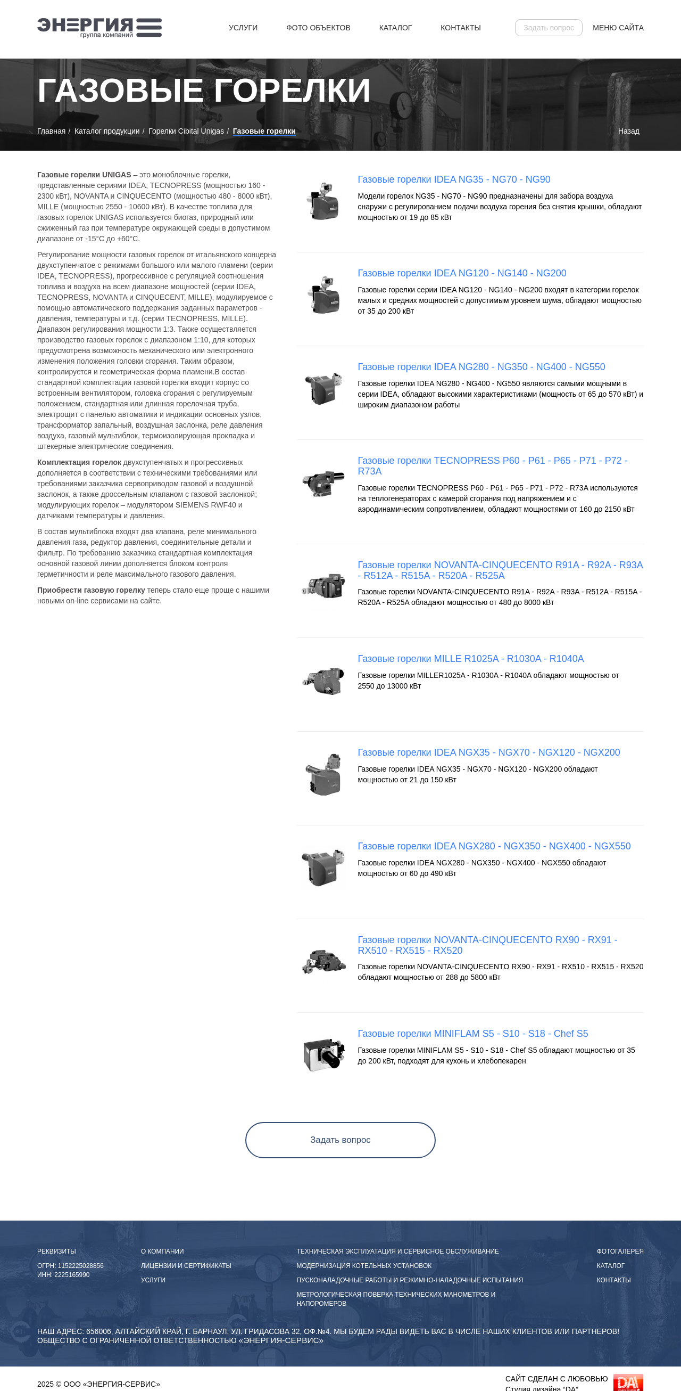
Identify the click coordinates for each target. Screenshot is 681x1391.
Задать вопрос (549, 27)
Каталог (395, 27)
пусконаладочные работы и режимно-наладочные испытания (410, 1280)
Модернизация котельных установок (364, 1266)
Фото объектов (318, 27)
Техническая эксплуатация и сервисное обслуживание (398, 1251)
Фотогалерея (620, 1251)
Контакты (461, 27)
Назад (629, 131)
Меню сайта (618, 27)
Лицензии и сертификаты (186, 1266)
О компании (162, 1251)
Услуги (243, 27)
